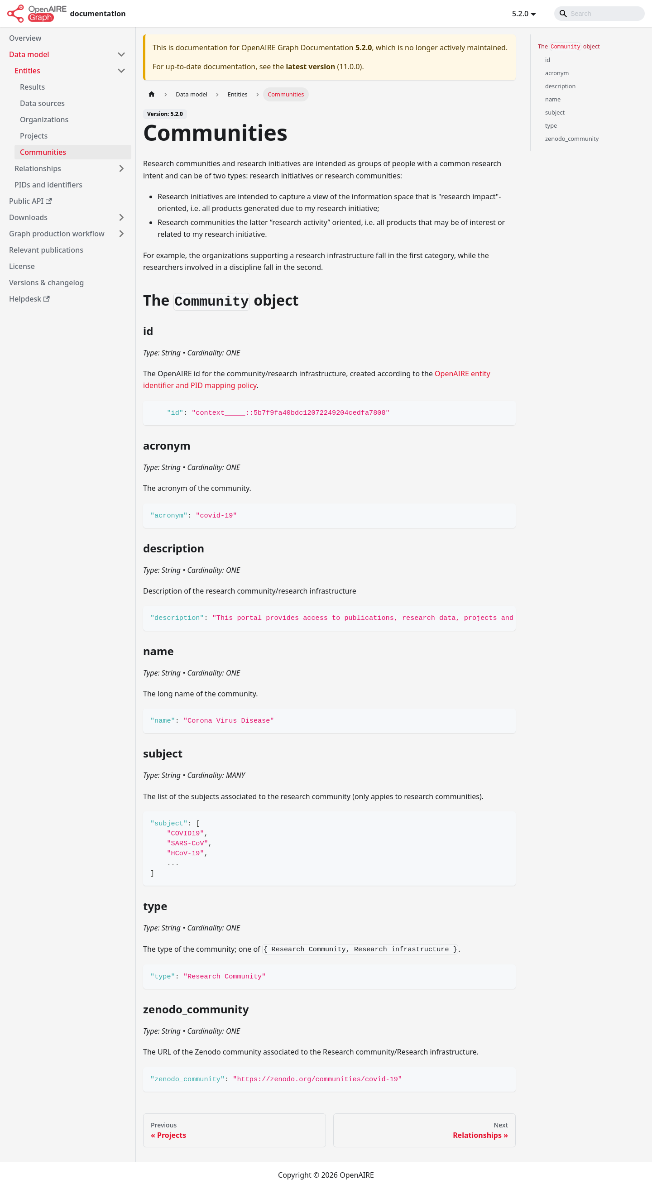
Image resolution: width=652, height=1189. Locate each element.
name (553, 99)
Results (32, 87)
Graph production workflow (57, 234)
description (560, 86)
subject (555, 112)
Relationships (37, 168)
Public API (30, 201)
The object (569, 46)
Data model (29, 54)
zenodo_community (572, 138)
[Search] (599, 13)
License (22, 266)
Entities (27, 71)
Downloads (28, 217)
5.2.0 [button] (520, 14)
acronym (557, 73)
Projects (34, 136)
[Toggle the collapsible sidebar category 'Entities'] (121, 70)
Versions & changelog (46, 283)
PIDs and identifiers (48, 185)
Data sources (42, 103)
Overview (25, 38)
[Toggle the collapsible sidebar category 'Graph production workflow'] (121, 233)
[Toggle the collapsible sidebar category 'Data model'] (121, 54)
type (551, 125)
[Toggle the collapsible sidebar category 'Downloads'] (121, 217)
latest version (310, 67)
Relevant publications (46, 250)
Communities (43, 152)
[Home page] (151, 94)
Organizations (44, 120)
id (547, 60)
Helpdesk (29, 299)
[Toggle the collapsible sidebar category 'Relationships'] (121, 168)
